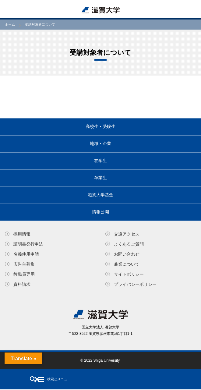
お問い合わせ (126, 254)
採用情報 (21, 234)
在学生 (100, 160)
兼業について (126, 264)
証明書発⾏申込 (28, 244)
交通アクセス (126, 234)
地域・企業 (100, 143)
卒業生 (100, 177)
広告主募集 (24, 264)
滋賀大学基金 (100, 194)
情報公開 (100, 211)
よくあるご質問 (129, 244)
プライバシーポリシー (135, 284)
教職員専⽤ (24, 274)
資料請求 (21, 284)
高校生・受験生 (100, 126)
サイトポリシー (129, 274)
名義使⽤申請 (26, 254)
